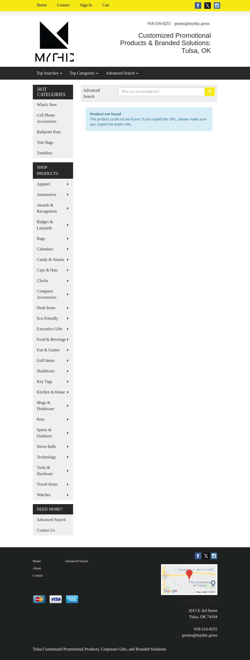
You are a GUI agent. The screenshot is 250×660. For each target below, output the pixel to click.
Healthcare (46, 371)
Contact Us (46, 530)
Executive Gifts (50, 329)
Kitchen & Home (51, 392)
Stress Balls (46, 446)
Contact (63, 5)
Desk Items (46, 308)
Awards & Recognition (47, 208)
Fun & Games (48, 350)
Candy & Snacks (51, 259)
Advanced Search (122, 73)
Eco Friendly (47, 318)
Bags (41, 238)
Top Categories (84, 73)
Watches (44, 495)
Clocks (42, 280)
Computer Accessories (46, 294)
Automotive (46, 194)
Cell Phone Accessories (46, 118)
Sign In (86, 5)
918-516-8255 (159, 23)
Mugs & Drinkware (45, 405)
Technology (46, 457)
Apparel (43, 184)
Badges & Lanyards (45, 225)
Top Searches (49, 73)
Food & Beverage (51, 339)
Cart (105, 5)
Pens (41, 419)
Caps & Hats (47, 270)
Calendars (45, 249)
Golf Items (46, 360)
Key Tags (44, 381)
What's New (47, 104)
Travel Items (47, 484)
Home (42, 5)
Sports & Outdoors (44, 433)
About (37, 568)
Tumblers (45, 153)
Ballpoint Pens (49, 132)
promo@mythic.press (192, 23)
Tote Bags (45, 142)
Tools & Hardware (45, 470)
